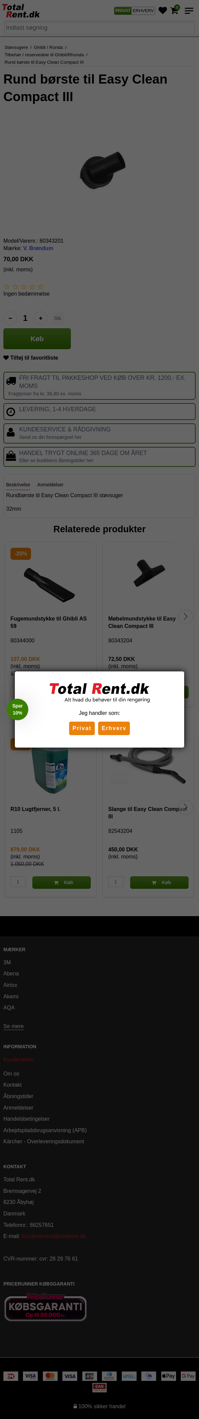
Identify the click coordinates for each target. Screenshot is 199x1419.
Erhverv (114, 728)
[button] (17, 709)
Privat (82, 728)
